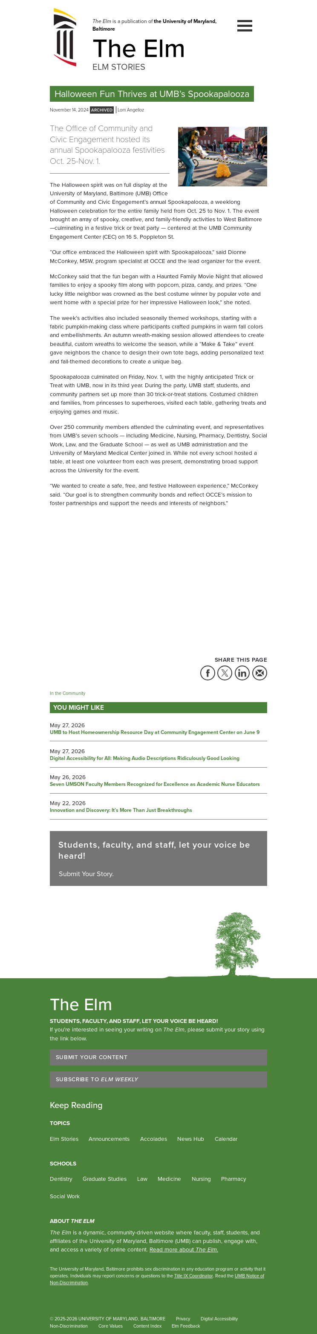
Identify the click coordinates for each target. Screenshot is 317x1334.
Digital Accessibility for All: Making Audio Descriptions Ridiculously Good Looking (144, 758)
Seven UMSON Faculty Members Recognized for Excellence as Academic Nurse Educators (155, 784)
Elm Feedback (186, 1326)
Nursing (201, 1178)
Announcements (109, 1138)
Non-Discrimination (69, 1326)
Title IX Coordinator (193, 1275)
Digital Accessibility (219, 1318)
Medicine (169, 1178)
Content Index (147, 1326)
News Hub (190, 1138)
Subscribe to (97, 1079)
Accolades (153, 1138)
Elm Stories (64, 1138)
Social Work (65, 1196)
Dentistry (61, 1178)
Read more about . (184, 1249)
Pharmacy (233, 1178)
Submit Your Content (92, 1057)
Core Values (110, 1326)
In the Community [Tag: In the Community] (67, 693)
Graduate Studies (105, 1178)
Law (142, 1178)
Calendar (226, 1138)
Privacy (183, 1318)
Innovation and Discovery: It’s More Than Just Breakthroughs (121, 810)
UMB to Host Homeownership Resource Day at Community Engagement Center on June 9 (154, 732)
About (72, 1221)
